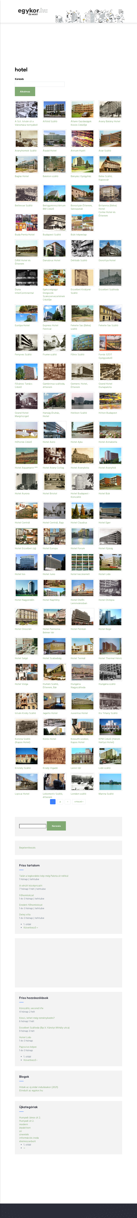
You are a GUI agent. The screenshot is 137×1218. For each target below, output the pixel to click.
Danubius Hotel (51, 260)
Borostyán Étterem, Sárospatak (81, 207)
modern (23, 1124)
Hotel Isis (20, 574)
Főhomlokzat (26, 895)
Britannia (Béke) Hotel (108, 207)
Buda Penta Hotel (25, 235)
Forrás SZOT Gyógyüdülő (105, 356)
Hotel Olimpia (106, 600)
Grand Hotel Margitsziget (22, 414)
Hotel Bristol (50, 494)
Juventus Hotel (79, 713)
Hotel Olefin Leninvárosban (79, 602)
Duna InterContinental (24, 291)
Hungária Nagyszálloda (78, 686)
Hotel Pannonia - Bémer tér (52, 631)
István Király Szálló (25, 713)
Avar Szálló (105, 151)
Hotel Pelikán (78, 629)
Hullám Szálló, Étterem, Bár (51, 686)
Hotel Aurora (22, 494)
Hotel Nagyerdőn (24, 600)
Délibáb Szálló (79, 260)
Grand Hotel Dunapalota (105, 385)
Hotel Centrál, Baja (53, 523)
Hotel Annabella (108, 442)
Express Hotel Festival (50, 327)
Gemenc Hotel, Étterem (79, 385)
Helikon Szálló (79, 413)
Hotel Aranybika (80, 468)
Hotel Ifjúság (106, 548)
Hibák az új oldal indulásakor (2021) (38, 1087)
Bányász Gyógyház (81, 176)
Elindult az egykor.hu (31, 1091)
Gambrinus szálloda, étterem (54, 385)
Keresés (19, 79)
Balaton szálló (50, 176)
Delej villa (24, 915)
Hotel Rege (105, 629)
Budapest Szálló (52, 235)
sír (20, 1131)
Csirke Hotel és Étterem (107, 214)
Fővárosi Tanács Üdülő (23, 385)
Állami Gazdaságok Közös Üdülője (81, 123)
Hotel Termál (78, 658)
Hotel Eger (105, 523)
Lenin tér (76, 768)
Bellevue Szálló (23, 206)
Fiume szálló (50, 355)
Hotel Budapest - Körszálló (80, 495)
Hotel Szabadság (52, 658)
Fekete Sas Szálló (108, 325)
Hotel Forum (78, 548)
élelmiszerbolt (27, 1141)
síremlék (24, 1135)
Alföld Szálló (50, 121)
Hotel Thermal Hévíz (110, 658)
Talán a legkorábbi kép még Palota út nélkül (43, 876)
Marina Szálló (106, 794)
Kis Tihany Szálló (108, 713)
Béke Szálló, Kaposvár (105, 178)
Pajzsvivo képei (28, 1047)
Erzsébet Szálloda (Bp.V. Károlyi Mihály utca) (44, 1028)
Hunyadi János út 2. (30, 1118)
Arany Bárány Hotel (109, 121)
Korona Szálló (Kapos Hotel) (22, 741)
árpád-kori (25, 1128)
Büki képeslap (79, 235)
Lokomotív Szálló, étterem (53, 795)
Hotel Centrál (22, 523)
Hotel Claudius (79, 523)
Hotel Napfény (51, 600)
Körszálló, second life (31, 1008)
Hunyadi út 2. (26, 1121)
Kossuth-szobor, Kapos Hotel (80, 741)
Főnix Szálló (77, 355)
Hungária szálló (107, 684)
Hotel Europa (50, 548)
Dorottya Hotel (107, 260)
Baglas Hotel (22, 176)
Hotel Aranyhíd (107, 468)
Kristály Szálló (23, 768)
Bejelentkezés (27, 848)
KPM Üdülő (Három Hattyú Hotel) (109, 741)
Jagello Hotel (50, 713)
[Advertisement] (68, 44)
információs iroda (29, 1138)
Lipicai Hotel (22, 794)
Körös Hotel (49, 739)
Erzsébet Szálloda (109, 290)
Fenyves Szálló (23, 355)
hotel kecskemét (80, 574)
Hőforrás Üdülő (23, 442)
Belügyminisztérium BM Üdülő (54, 207)
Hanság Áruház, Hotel (51, 414)
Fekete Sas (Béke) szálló (81, 327)
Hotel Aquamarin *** (26, 468)
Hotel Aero (49, 442)
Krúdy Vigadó (50, 768)
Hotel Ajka (76, 442)
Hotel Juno (49, 574)
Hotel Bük (104, 494)
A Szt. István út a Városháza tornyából (26, 123)
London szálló (78, 794)
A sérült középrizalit (30, 886)
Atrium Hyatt (78, 151)
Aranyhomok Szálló (26, 151)
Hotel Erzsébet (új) (25, 548)
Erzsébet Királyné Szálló (81, 291)
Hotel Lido (105, 574)
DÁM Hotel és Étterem (23, 262)
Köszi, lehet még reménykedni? (37, 1018)
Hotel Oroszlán (23, 629)
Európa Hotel (22, 325)
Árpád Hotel (50, 151)
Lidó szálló (105, 768)
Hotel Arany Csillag (53, 468)
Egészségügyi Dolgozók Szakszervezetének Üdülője (54, 295)
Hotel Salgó (21, 658)
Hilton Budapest (108, 413)
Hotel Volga (21, 684)
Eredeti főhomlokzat (30, 905)
